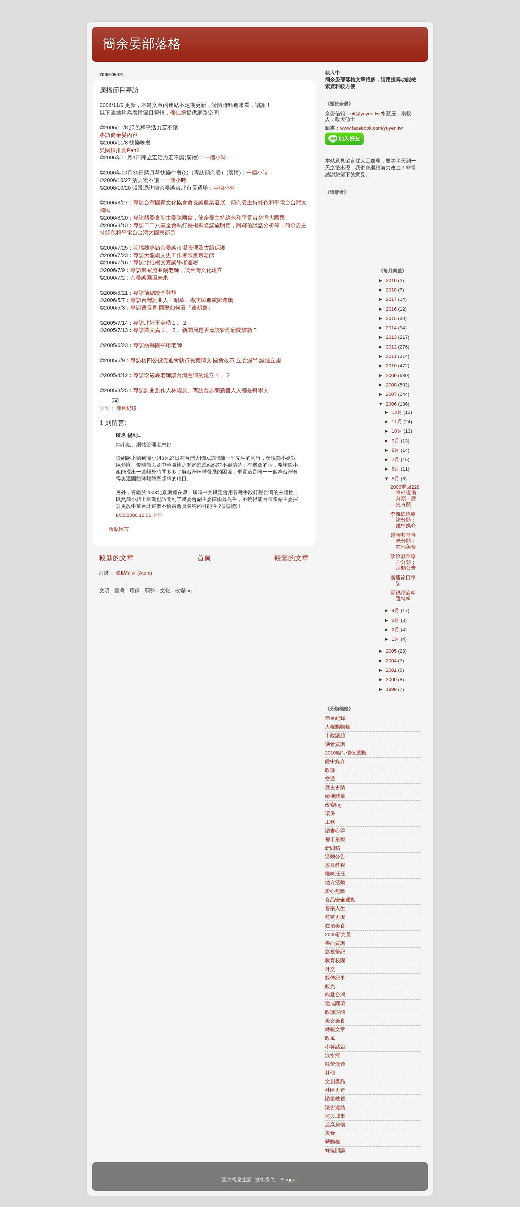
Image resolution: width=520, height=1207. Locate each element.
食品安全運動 (340, 900)
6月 (396, 469)
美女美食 (335, 1021)
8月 (396, 450)
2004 (392, 660)
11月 (398, 421)
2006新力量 (338, 934)
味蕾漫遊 (335, 1064)
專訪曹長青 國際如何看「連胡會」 (171, 308)
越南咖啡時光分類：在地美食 (403, 540)
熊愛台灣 (335, 995)
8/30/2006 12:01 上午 (139, 515)
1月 (396, 639)
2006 (392, 404)
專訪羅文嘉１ (149, 330)
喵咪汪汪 (335, 874)
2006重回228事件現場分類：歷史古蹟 (405, 495)
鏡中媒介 (335, 761)
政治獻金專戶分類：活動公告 (403, 562)
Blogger (288, 1179)
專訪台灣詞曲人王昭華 (157, 300)
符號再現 (335, 917)
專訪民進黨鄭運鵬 (211, 300)
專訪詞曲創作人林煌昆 (160, 390)
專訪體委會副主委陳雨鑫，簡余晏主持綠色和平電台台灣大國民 (209, 218)
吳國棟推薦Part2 (119, 150)
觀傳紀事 (335, 978)
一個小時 (215, 157)
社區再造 (335, 1090)
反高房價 (335, 1125)
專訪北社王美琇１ (155, 323)
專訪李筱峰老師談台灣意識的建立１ (176, 375)
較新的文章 (116, 558)
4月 (396, 610)
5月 (396, 478)
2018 (392, 290)
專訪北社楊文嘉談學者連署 (165, 262)
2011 (392, 356)
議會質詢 (335, 744)
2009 (392, 375)
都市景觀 (335, 839)
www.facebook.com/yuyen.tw (371, 128)
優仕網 (178, 113)
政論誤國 (335, 1012)
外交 (330, 969)
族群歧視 (335, 865)
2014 (392, 327)
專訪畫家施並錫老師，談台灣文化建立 (176, 270)
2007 (392, 394)
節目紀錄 (126, 408)
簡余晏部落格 (142, 43)
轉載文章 (335, 1029)
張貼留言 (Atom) (134, 573)
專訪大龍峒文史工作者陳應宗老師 (173, 255)
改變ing (333, 805)
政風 (330, 1038)
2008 (392, 385)
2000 (392, 679)
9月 (396, 441)
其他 (330, 1073)
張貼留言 (119, 529)
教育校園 (335, 960)
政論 (330, 770)
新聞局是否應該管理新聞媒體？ (220, 330)
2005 (392, 651)
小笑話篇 (335, 1047)
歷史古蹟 (335, 787)
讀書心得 (335, 831)
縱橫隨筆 (335, 796)
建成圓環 (335, 1003)
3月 (396, 620)
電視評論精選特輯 (403, 595)
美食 (330, 1133)
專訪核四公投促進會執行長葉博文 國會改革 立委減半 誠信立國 (205, 360)
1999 (392, 689)
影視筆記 (335, 952)
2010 (392, 365)
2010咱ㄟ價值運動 (345, 753)
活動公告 (335, 856)
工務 (330, 822)
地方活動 (335, 882)
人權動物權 (337, 727)
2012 (392, 347)
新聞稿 (332, 848)
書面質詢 (335, 943)
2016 (392, 309)
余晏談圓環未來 (149, 278)
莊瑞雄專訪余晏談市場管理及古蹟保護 (179, 248)
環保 (330, 813)
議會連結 (335, 1107)
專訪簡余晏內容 (119, 135)
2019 (392, 280)
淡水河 (332, 1055)
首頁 (204, 558)
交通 (330, 779)
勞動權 (332, 1142)
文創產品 (335, 1081)
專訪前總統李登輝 (155, 293)
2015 (392, 318)
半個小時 (224, 188)
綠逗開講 (335, 1150)
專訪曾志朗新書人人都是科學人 (231, 390)
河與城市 (335, 1116)
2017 (392, 299)
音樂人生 (335, 908)
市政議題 (335, 735)
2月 (396, 629)
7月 (396, 459)
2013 (392, 337)
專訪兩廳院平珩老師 (157, 345)
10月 (398, 431)
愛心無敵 (335, 891)
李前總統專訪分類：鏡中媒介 (403, 519)
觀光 (330, 986)
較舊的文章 (291, 558)
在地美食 (335, 926)
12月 (398, 412)
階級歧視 (335, 1099)
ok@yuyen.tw (365, 113)
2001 (392, 670)
